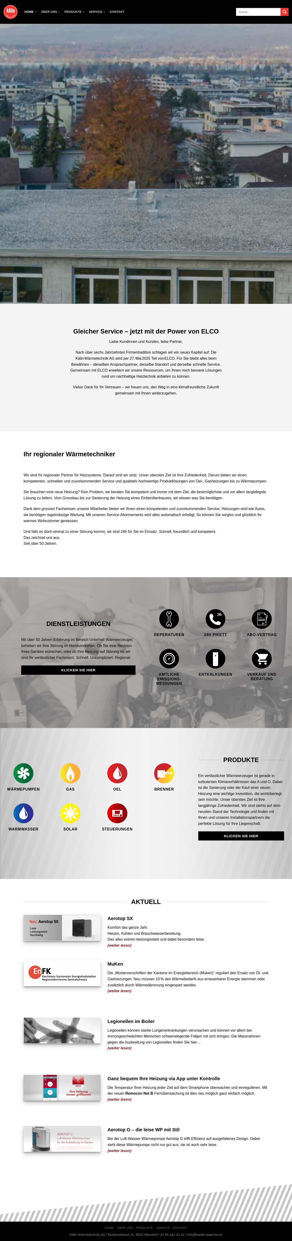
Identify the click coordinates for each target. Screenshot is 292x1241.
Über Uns (50, 12)
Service (97, 12)
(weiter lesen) (119, 1151)
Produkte (74, 12)
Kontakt (117, 12)
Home (30, 12)
